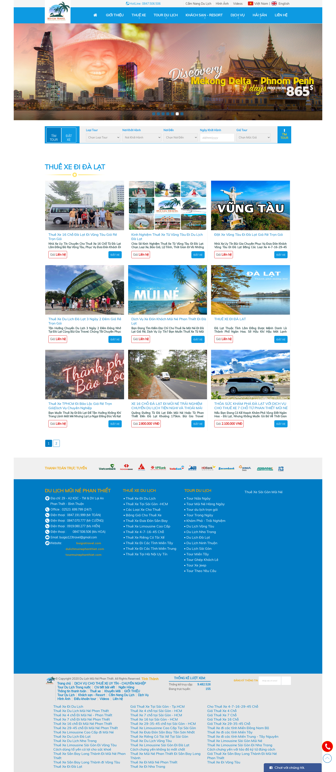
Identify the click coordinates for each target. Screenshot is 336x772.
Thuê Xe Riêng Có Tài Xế (145, 537)
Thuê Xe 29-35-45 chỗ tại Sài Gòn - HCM (163, 723)
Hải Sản (260, 15)
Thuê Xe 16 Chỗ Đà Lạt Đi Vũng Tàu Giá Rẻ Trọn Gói (82, 236)
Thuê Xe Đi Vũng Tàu (223, 762)
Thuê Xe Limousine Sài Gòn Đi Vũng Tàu (85, 745)
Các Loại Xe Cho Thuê (143, 509)
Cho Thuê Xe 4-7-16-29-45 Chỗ (232, 706)
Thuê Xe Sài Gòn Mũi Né (263, 492)
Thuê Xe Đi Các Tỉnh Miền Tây (149, 543)
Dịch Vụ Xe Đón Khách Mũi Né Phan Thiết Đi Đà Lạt (168, 321)
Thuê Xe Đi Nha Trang (147, 766)
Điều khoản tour (85, 699)
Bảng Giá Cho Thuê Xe (144, 515)
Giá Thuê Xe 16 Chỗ (223, 719)
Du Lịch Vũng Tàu (200, 526)
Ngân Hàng (126, 687)
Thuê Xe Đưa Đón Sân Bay (147, 520)
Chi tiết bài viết (104, 687)
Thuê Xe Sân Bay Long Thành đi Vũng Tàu (86, 762)
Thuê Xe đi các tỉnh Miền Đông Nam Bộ (238, 728)
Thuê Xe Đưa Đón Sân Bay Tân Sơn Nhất (162, 732)
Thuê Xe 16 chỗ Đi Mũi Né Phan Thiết (82, 723)
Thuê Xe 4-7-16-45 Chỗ (145, 532)
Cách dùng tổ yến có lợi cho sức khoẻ (82, 749)
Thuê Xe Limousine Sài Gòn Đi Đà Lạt (159, 745)
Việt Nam (261, 4)
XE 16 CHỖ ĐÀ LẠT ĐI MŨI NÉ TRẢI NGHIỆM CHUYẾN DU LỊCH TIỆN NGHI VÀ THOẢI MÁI (166, 405)
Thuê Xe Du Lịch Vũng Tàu (151, 741)
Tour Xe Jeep (196, 565)
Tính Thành (150, 679)
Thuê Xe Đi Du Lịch (141, 498)
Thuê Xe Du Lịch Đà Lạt (72, 736)
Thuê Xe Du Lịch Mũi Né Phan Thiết (81, 711)
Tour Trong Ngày (199, 515)
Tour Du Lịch (166, 15)
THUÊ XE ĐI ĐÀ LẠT (230, 319)
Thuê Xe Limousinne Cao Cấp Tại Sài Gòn (163, 728)
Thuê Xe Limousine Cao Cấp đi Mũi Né (83, 732)
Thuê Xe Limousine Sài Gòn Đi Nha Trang (239, 745)
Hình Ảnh (222, 4)
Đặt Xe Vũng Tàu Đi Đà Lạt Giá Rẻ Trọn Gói (248, 234)
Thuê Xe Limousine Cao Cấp (148, 526)
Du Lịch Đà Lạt (198, 537)
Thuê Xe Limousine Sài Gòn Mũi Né (234, 741)
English (284, 4)
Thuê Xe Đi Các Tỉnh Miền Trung (151, 548)
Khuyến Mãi (112, 691)
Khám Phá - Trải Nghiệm (205, 520)
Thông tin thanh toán (71, 691)
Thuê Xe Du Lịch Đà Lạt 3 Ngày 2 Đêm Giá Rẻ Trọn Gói (84, 321)
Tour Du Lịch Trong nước (74, 687)
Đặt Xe (115, 254)
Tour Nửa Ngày (198, 498)
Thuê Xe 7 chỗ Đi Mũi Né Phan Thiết (81, 719)
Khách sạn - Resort (204, 15)
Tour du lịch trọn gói (202, 509)
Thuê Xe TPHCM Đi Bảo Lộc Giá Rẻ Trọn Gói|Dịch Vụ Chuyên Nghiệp (80, 405)
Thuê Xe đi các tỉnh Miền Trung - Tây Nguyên (242, 736)
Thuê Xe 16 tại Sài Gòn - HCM (154, 719)
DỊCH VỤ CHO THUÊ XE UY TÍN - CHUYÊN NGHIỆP (110, 683)
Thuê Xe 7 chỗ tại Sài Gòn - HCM (156, 715)
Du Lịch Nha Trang (201, 532)
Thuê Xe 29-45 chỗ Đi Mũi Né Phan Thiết (85, 728)
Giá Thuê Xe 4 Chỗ (222, 711)
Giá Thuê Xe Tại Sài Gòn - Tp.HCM (157, 706)
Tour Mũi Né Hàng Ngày (205, 504)
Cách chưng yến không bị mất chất (157, 749)
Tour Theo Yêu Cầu (201, 571)
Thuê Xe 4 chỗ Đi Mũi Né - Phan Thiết (82, 715)
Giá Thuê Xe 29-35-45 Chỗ (228, 723)
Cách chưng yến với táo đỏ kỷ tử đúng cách (241, 749)
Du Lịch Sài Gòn (199, 548)
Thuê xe (139, 15)
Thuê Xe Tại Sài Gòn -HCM (147, 504)
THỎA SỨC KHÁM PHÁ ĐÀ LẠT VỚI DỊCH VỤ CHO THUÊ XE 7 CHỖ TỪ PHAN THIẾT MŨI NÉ (251, 405)
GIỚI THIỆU (115, 15)
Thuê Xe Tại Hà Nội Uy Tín (146, 554)
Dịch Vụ (238, 15)
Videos (238, 4)
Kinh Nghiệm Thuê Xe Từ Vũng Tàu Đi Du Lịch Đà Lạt (167, 236)
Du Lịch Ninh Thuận (201, 543)
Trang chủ (64, 683)
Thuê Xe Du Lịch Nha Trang (75, 741)
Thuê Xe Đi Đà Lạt (67, 766)
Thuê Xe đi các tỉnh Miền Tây (230, 732)
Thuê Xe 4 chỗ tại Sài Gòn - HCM (156, 711)
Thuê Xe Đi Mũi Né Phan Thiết (153, 762)
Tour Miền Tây (197, 554)
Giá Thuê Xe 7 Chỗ (222, 715)
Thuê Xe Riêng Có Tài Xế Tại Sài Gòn (159, 736)
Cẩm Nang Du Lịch (198, 4)
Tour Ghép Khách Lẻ (202, 559)
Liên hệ (281, 15)
